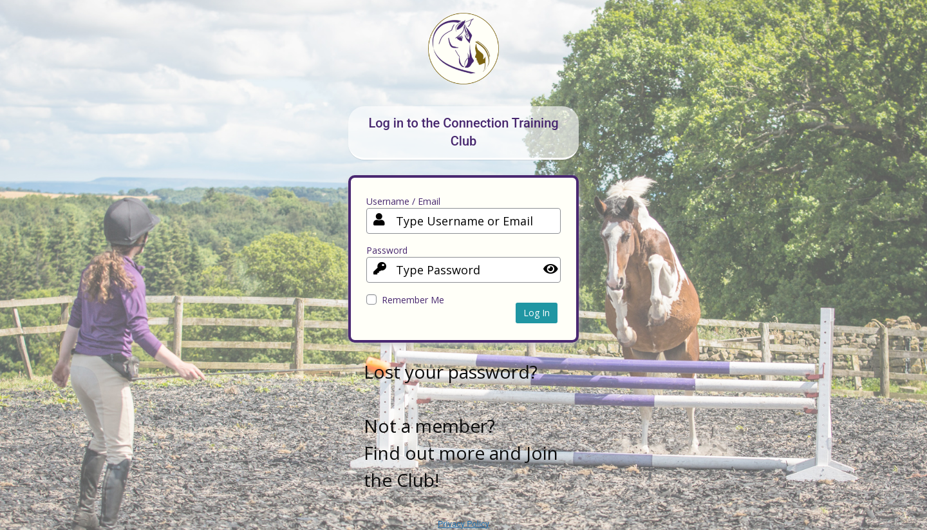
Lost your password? (451, 371)
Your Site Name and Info (463, 58)
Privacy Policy (463, 524)
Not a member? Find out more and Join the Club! (461, 452)
